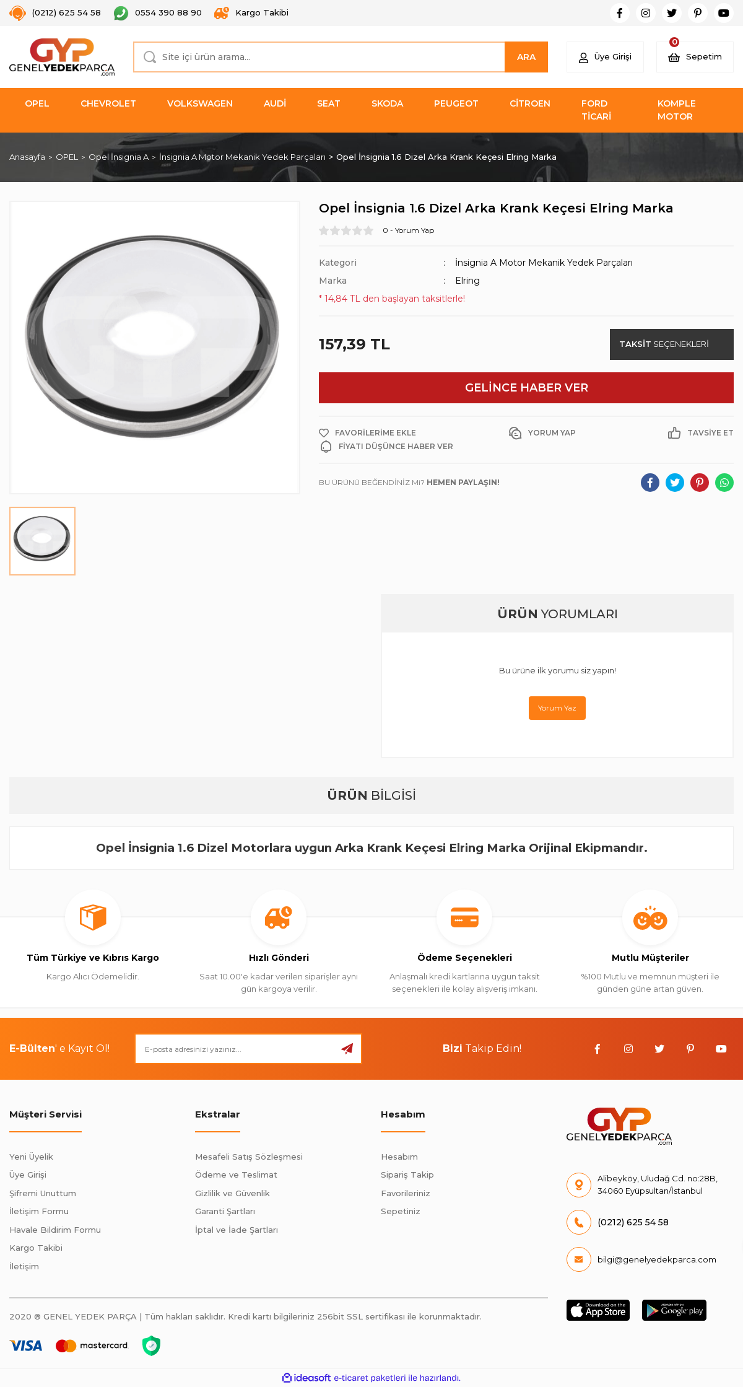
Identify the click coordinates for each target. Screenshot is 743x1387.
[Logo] (62, 57)
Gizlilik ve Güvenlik (232, 1193)
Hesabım (399, 1157)
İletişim (24, 1266)
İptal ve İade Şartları (236, 1230)
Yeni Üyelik (31, 1157)
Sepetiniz (400, 1211)
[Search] (340, 57)
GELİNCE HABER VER (526, 388)
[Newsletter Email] (248, 1048)
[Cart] (695, 57)
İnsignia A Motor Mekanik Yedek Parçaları (544, 262)
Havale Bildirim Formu (55, 1230)
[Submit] (346, 1048)
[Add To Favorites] (367, 433)
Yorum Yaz (557, 707)
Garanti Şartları (225, 1211)
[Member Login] (605, 57)
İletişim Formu (39, 1211)
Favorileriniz (405, 1193)
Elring (467, 280)
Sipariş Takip (407, 1174)
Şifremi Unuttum (42, 1193)
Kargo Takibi (36, 1248)
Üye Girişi (27, 1174)
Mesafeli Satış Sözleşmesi (249, 1157)
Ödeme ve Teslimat (236, 1174)
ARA (526, 57)
